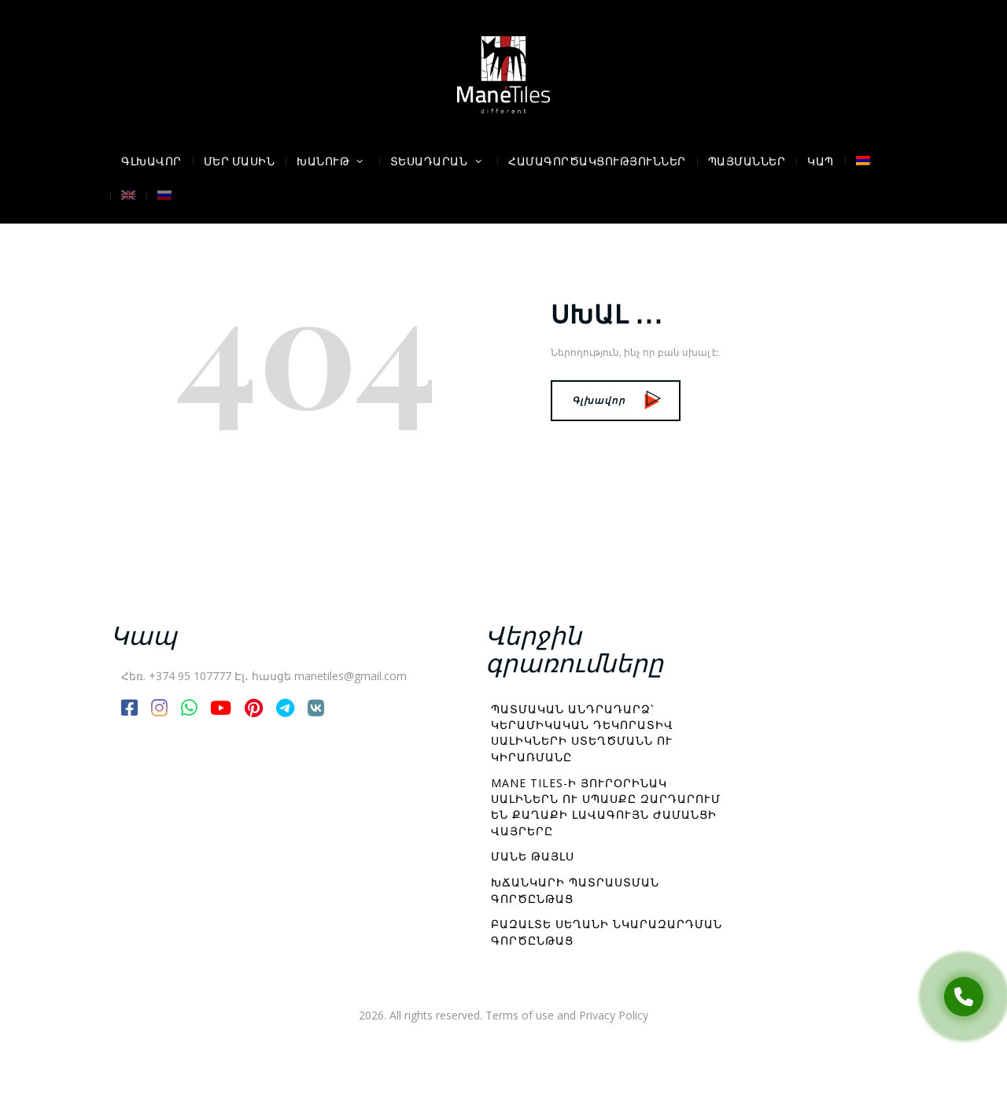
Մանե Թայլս (532, 856)
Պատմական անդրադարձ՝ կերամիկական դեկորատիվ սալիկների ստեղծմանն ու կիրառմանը (582, 732)
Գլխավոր (616, 400)
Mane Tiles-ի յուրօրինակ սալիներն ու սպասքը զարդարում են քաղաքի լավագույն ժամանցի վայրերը (606, 806)
